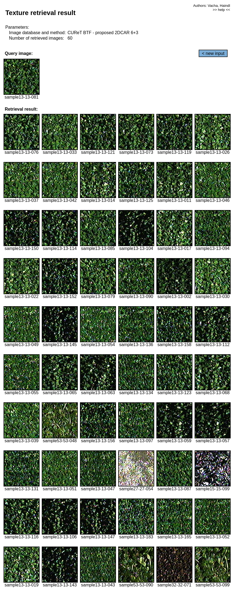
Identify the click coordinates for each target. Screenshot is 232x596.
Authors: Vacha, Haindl (211, 6)
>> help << (221, 10)
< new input (213, 53)
